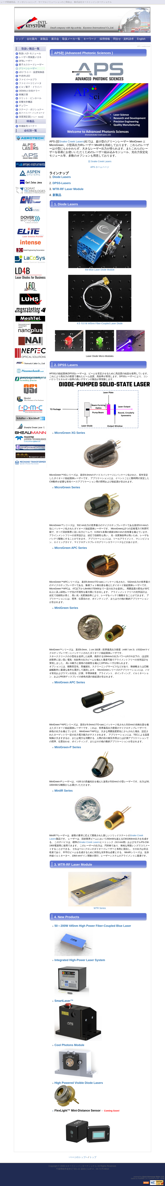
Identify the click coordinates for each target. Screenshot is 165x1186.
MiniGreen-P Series (67, 747)
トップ (20, 38)
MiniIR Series (63, 790)
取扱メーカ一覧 (71, 38)
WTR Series (100, 908)
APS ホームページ (99, 167)
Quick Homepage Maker (151, 1177)
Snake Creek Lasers (71, 141)
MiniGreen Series (66, 607)
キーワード (89, 38)
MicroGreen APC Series (70, 547)
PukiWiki (141, 1178)
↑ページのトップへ (78, 1157)
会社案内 (32, 38)
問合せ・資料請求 (123, 38)
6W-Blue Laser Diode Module (100, 269)
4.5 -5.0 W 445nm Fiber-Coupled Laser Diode (99, 323)
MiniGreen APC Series (69, 682)
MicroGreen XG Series (69, 432)
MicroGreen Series (67, 487)
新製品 (44, 38)
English (141, 38)
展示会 (55, 38)
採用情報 (105, 38)
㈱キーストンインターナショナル (81, 1166)
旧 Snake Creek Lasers (100, 161)
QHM (162, 1178)
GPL (158, 1178)
